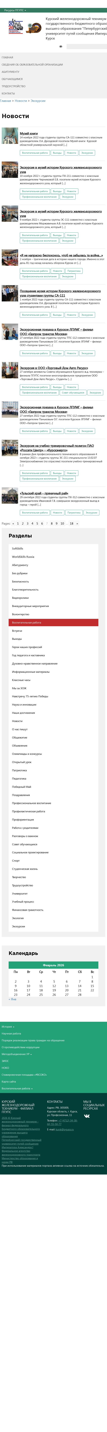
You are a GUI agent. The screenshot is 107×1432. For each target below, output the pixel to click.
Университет (20, 893)
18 (71, 523)
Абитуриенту (20, 565)
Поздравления (21, 795)
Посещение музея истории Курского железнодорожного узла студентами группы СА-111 (60, 293)
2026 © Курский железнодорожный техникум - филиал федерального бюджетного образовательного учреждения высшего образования (21, 1127)
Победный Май (21, 786)
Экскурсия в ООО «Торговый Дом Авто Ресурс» (54, 368)
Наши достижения (23, 712)
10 (62, 523)
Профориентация (23, 819)
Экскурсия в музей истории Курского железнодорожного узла (61, 169)
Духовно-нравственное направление (34, 663)
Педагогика (19, 778)
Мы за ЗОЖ (19, 688)
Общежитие (19, 737)
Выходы (57, 152)
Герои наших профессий (27, 647)
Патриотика (73, 270)
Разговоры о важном (25, 836)
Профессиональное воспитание (39, 196)
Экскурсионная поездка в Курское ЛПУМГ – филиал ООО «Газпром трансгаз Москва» (56, 331)
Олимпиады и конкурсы (27, 753)
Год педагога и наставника (28, 655)
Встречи (17, 630)
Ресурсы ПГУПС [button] (15, 10)
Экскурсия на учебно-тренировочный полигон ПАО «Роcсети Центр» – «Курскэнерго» (57, 447)
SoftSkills (17, 548)
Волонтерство (20, 614)
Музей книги (29, 133)
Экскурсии (87, 152)
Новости (71, 152)
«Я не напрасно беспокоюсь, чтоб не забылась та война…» (61, 255)
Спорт (16, 860)
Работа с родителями (25, 827)
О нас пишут (20, 729)
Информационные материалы (31, 671)
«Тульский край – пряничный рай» (44, 493)
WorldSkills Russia (23, 556)
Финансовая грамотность (27, 910)
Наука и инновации (24, 704)
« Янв (12, 999)
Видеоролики (20, 597)
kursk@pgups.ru (65, 1129)
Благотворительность (25, 589)
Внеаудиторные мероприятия (30, 606)
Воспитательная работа (35, 152)
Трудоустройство (22, 885)
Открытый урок (21, 762)
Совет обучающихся (73, 392)
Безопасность (20, 581)
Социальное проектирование (30, 852)
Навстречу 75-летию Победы (30, 696)
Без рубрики (19, 573)
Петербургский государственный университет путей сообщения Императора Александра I (21, 1143)
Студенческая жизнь (25, 868)
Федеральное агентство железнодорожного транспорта (21, 1152)
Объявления (19, 745)
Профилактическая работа (28, 811)
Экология (18, 918)
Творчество (19, 877)
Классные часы (21, 680)
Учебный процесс (23, 901)
